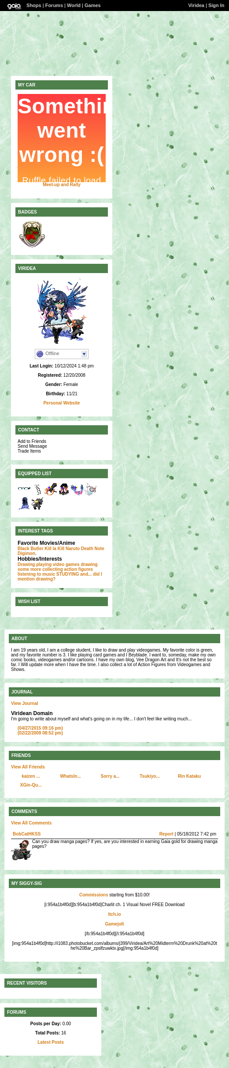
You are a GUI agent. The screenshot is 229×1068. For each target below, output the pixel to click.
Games (93, 5)
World (74, 5)
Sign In (216, 5)
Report (166, 834)
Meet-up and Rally (62, 184)
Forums (54, 5)
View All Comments (31, 823)
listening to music (36, 574)
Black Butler (30, 548)
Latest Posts (50, 1042)
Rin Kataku (189, 776)
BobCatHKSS (27, 834)
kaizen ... (31, 776)
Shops (33, 5)
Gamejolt (114, 924)
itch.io (114, 914)
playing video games (57, 564)
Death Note (92, 548)
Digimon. (27, 553)
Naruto (73, 548)
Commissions (93, 894)
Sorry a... (110, 776)
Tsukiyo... (149, 776)
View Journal (24, 703)
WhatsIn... (70, 776)
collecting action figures (67, 569)
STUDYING (67, 574)
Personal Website (61, 403)
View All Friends (28, 766)
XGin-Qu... (31, 785)
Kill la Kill (54, 548)
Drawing (26, 564)
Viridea (196, 5)
